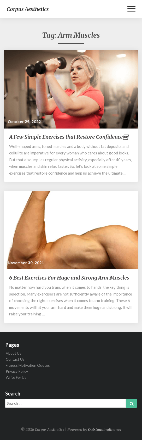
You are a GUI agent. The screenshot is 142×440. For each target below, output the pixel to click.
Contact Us (15, 359)
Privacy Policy (17, 371)
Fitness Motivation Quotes (28, 365)
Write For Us (16, 377)
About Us (13, 353)
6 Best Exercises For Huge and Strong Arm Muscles (69, 277)
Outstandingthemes (104, 429)
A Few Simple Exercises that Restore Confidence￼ (68, 136)
